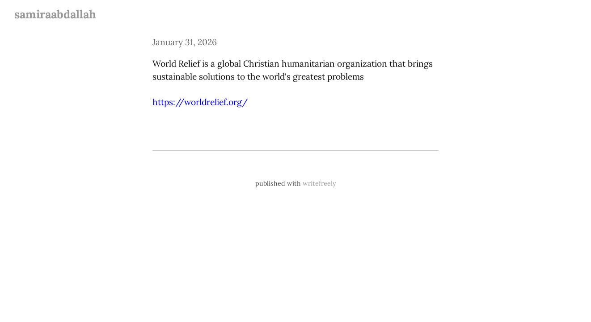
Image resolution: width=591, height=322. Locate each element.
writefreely (319, 183)
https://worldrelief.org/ (200, 102)
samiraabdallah (55, 14)
